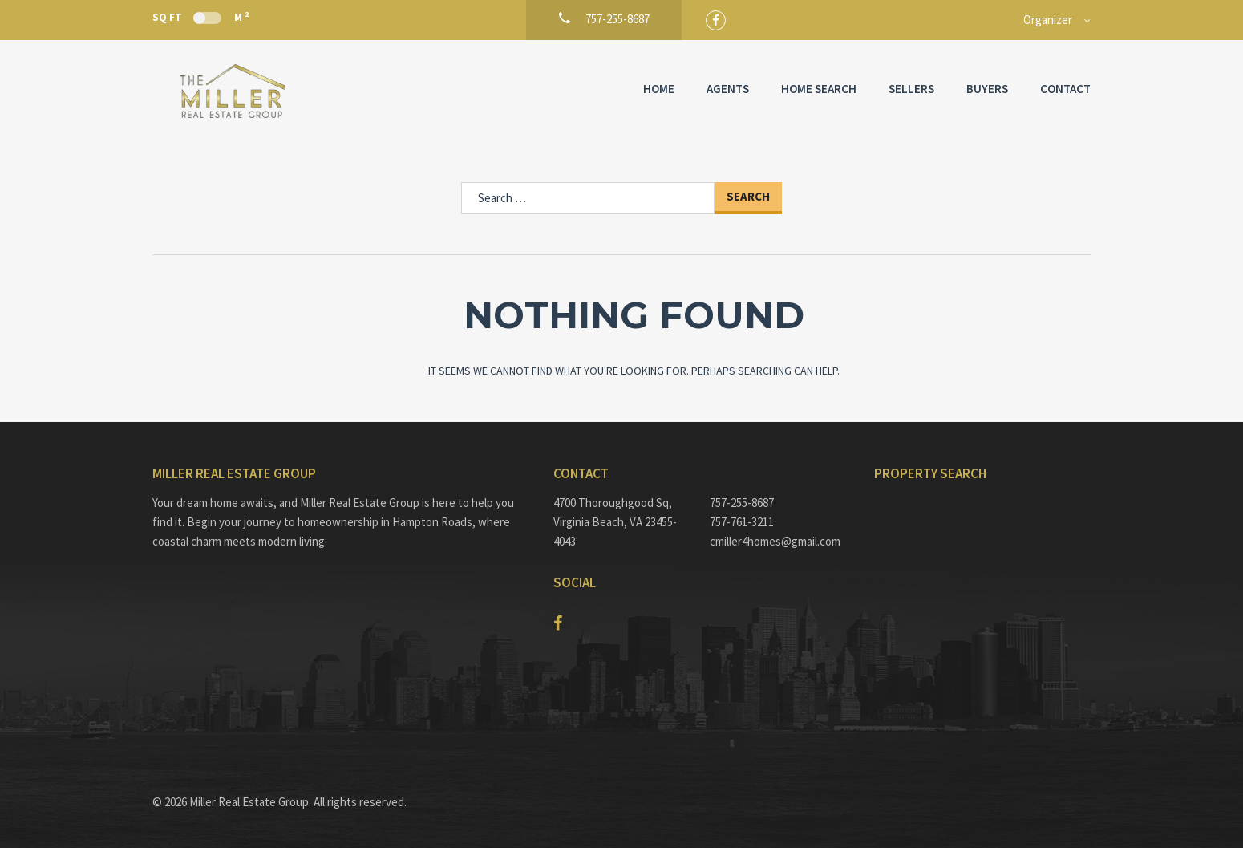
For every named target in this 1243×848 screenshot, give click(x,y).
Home (658, 88)
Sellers (911, 88)
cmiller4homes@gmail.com (775, 541)
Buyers (987, 88)
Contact (1065, 88)
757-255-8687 (742, 502)
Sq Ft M (200, 17)
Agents (728, 88)
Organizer (1047, 19)
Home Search (818, 88)
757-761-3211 (742, 521)
